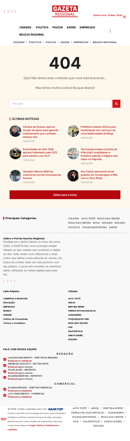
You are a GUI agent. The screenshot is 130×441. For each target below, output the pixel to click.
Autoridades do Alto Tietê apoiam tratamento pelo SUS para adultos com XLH (40, 153)
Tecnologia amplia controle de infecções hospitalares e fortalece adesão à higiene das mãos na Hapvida (99, 154)
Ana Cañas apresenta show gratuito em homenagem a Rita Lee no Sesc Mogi (99, 175)
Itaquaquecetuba (84, 417)
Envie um (13, 361)
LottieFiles (12, 430)
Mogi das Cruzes (79, 223)
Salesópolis (91, 422)
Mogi (96, 223)
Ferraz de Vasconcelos (87, 413)
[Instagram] (11, 11)
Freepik (32, 426)
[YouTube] (8, 11)
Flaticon (40, 426)
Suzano (107, 223)
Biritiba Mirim (113, 408)
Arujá (95, 408)
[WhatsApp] (15, 11)
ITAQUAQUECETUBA (94, 227)
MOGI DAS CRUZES (108, 219)
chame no (26, 361)
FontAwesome (51, 426)
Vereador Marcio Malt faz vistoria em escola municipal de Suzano (42, 175)
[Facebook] (4, 11)
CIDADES (13, 42)
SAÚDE (64, 42)
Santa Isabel (113, 422)
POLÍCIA (49, 42)
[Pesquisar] (116, 104)
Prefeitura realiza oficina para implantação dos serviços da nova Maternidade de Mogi (98, 131)
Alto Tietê (88, 219)
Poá (76, 422)
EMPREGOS (82, 42)
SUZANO (120, 223)
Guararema (116, 413)
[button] (124, 16)
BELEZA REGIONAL (109, 42)
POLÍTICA (32, 42)
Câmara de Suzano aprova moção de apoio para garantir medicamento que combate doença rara (40, 132)
